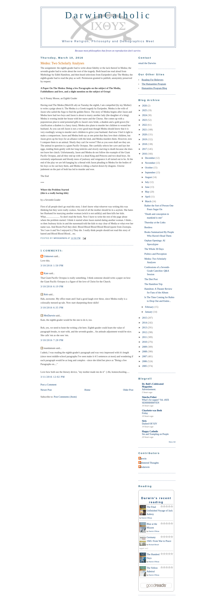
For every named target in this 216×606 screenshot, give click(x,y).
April (148, 196)
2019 (144, 139)
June (147, 187)
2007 (144, 356)
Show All (172, 442)
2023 (144, 120)
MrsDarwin (49, 315)
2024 (144, 115)
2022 (144, 124)
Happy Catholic (150, 431)
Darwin (142, 458)
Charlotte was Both (152, 410)
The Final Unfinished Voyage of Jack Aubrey (160, 510)
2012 (144, 332)
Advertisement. (149, 389)
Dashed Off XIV (149, 423)
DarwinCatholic (108, 15)
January (149, 311)
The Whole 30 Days (154, 249)
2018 (144, 144)
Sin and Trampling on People (155, 434)
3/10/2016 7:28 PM (51, 340)
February (149, 307)
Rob (46, 294)
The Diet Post (151, 279)
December (150, 158)
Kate (46, 273)
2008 (144, 351)
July (147, 182)
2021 (144, 129)
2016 (144, 153)
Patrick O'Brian (147, 518)
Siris (144, 421)
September (150, 172)
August (149, 177)
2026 (144, 105)
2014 (144, 322)
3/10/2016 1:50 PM (51, 265)
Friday (145, 413)
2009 (144, 346)
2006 (144, 361)
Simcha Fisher (149, 397)
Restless (148, 227)
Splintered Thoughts (149, 462)
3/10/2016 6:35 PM (51, 307)
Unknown (48, 256)
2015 (144, 317)
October (149, 167)
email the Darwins (147, 63)
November (150, 162)
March (148, 201)
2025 (144, 110)
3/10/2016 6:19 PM (51, 286)
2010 (144, 341)
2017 (144, 149)
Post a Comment (48, 384)
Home (87, 389)
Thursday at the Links (155, 222)
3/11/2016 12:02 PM (52, 376)
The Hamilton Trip (153, 284)
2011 (144, 337)
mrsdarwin (144, 467)
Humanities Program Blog (154, 88)
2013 (144, 327)
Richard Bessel (154, 545)
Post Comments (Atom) (65, 396)
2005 (144, 366)
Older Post (128, 389)
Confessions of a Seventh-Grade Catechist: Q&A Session (157, 271)
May (147, 191)
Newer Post (46, 389)
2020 (144, 134)
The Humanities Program (154, 84)
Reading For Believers (152, 79)
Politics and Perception (155, 253)
